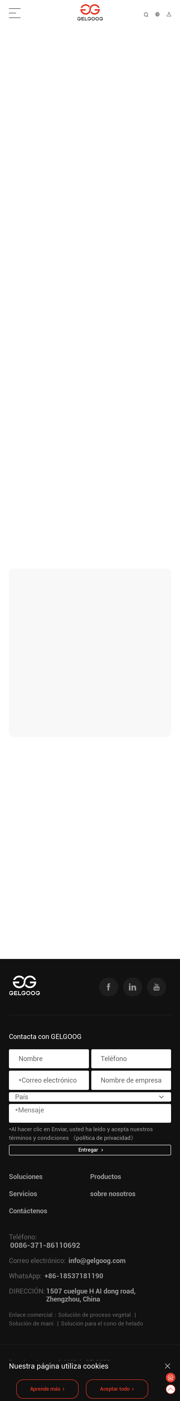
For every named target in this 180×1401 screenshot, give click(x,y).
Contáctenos (28, 1211)
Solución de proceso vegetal (94, 1314)
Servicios (23, 1194)
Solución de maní (31, 1323)
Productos (105, 1177)
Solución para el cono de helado (102, 1323)
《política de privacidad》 (103, 1137)
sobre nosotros (113, 1194)
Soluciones (26, 1177)
